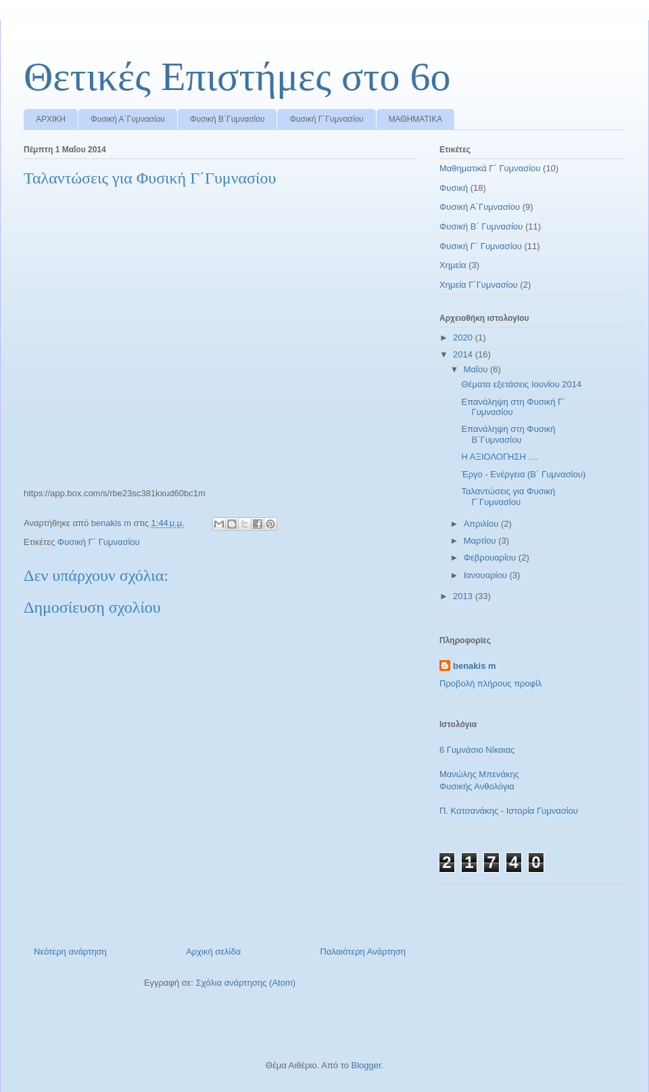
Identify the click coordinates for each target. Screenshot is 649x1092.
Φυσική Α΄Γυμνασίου (128, 119)
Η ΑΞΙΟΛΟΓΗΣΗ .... (499, 457)
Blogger (366, 1065)
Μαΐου (477, 369)
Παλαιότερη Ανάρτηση (363, 951)
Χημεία (452, 265)
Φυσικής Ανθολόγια (476, 786)
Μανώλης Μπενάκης (479, 774)
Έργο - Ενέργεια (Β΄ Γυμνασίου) (523, 474)
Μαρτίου (481, 541)
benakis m (474, 666)
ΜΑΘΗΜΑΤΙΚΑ (416, 119)
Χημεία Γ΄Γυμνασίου (478, 285)
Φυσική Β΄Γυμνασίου (227, 119)
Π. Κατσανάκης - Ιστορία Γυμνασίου (508, 811)
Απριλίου (482, 524)
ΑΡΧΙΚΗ (51, 119)
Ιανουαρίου (487, 575)
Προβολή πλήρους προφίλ (490, 683)
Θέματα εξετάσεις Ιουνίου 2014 (521, 384)
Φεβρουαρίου (491, 557)
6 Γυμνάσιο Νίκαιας (476, 750)
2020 (464, 337)
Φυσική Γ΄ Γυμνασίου (98, 542)
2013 (464, 596)
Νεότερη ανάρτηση (70, 951)
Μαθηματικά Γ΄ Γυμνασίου (489, 168)
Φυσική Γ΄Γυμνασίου (326, 119)
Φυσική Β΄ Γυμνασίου (481, 226)
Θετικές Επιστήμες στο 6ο (237, 76)
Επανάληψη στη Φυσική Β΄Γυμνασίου (508, 434)
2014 (464, 354)
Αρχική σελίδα (213, 951)
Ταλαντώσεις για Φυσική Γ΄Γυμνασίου (508, 496)
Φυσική (453, 188)
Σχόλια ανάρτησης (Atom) (245, 983)
